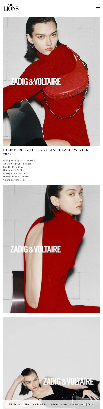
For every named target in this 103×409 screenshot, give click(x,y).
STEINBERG (13, 150)
